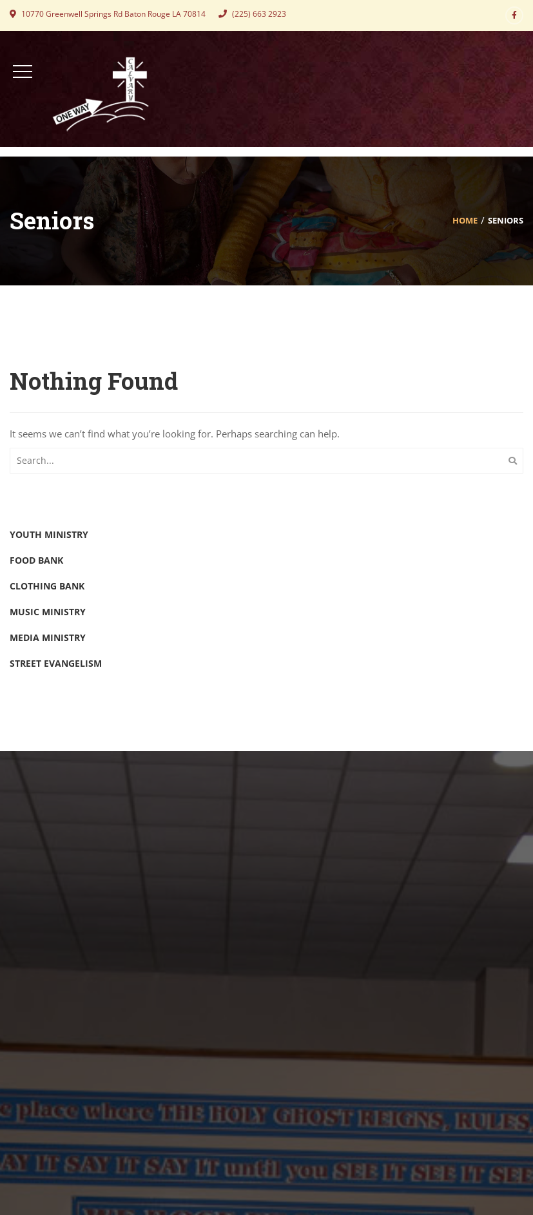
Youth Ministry (49, 534)
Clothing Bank (47, 586)
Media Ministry (48, 637)
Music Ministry (48, 612)
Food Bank (36, 560)
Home (465, 220)
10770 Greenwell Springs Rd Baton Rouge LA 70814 (108, 13)
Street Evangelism (56, 663)
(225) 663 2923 (252, 13)
